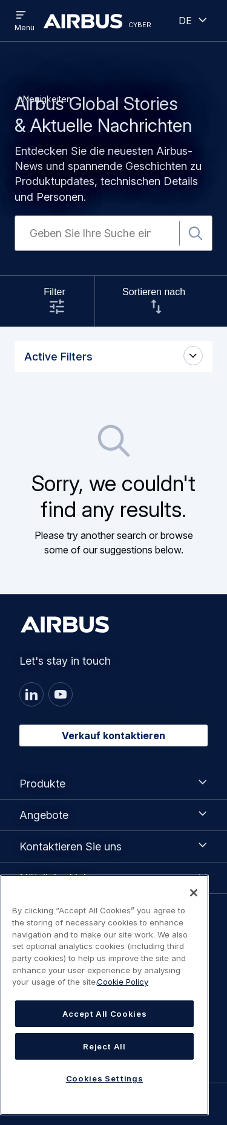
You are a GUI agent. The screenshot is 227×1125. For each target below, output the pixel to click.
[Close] (193, 892)
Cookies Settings (104, 1078)
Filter (54, 292)
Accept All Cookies (104, 1014)
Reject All (104, 1046)
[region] (104, 995)
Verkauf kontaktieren (113, 735)
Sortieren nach (153, 292)
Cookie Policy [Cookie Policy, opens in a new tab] (122, 981)
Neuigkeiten (47, 99)
